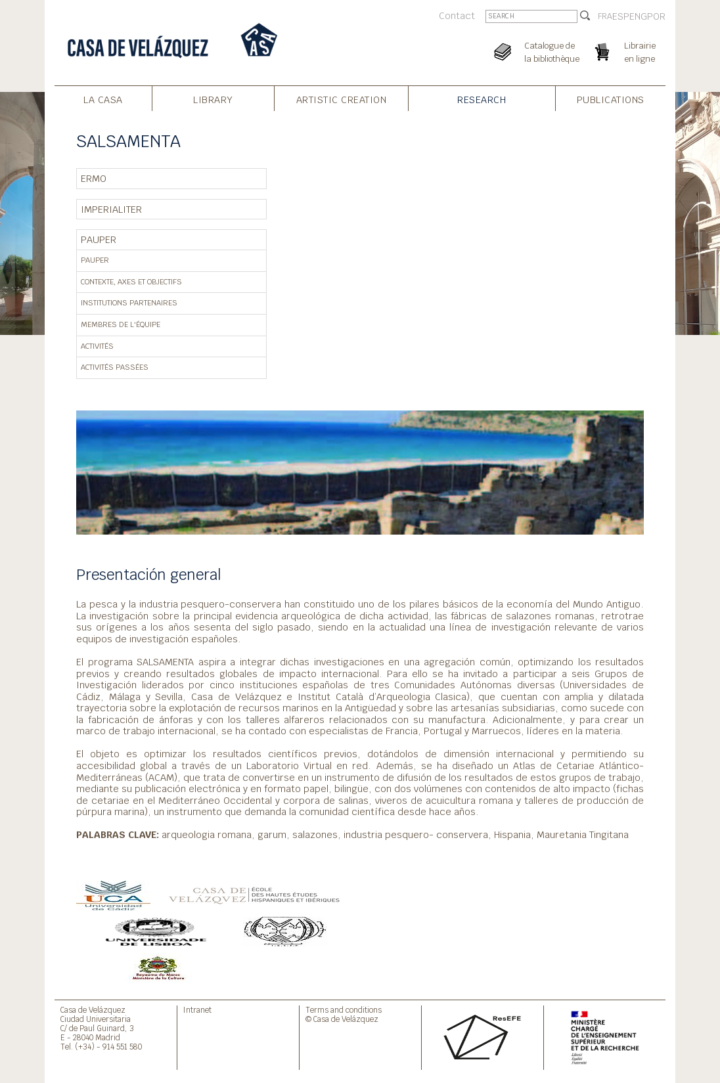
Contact (457, 15)
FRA (605, 16)
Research (481, 99)
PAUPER (98, 239)
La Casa (103, 99)
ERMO (93, 178)
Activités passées (114, 367)
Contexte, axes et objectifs (131, 281)
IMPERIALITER (111, 209)
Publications (610, 99)
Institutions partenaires (129, 302)
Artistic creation (341, 99)
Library (213, 99)
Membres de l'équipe (120, 324)
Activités (97, 346)
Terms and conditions (343, 1010)
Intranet (197, 1010)
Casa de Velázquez (92, 1010)
